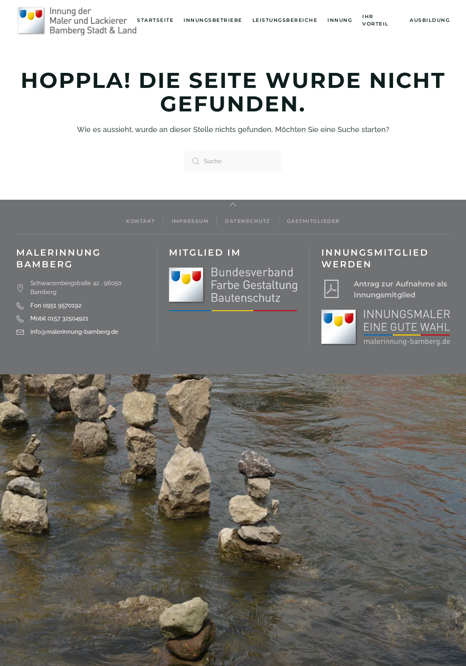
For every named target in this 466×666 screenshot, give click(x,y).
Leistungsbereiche (285, 20)
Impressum (190, 221)
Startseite (155, 20)
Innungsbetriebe (213, 20)
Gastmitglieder (313, 221)
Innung (339, 20)
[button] (233, 205)
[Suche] (233, 161)
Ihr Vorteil (375, 20)
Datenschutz (247, 221)
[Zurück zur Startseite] (76, 20)
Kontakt (140, 221)
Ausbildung (430, 20)
